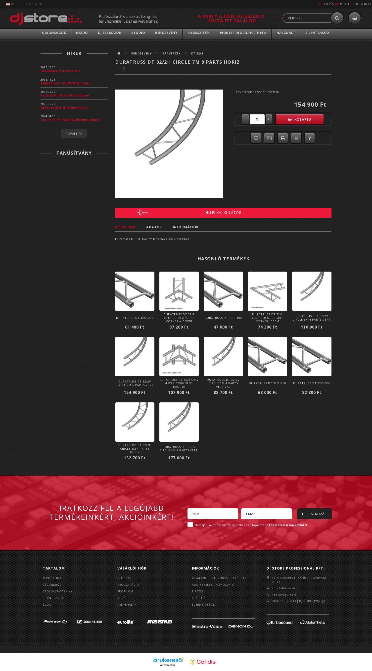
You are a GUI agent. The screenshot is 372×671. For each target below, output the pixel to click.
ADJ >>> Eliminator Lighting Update (70, 119)
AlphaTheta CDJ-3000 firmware (66, 83)
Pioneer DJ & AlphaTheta (243, 32)
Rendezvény (166, 32)
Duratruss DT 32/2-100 (223, 318)
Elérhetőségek (204, 605)
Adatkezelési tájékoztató (214, 584)
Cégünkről (52, 584)
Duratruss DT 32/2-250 (267, 383)
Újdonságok (54, 32)
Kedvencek (360, 4)
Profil (336, 4)
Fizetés (198, 591)
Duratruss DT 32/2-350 (311, 383)
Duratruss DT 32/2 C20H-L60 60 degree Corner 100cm (267, 317)
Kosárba (306, 119)
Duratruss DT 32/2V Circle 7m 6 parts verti (134, 383)
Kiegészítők (198, 32)
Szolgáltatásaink (58, 591)
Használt (286, 32)
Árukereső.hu (168, 665)
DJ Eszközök (109, 32)
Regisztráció (128, 584)
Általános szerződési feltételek (220, 578)
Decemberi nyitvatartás (60, 71)
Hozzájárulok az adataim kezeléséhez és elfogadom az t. (251, 525)
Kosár (122, 598)
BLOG (47, 605)
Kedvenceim (127, 605)
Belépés (313, 4)
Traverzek (173, 53)
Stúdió (138, 32)
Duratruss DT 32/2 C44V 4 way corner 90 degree (179, 383)
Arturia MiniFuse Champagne (65, 95)
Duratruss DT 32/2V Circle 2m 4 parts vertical (223, 383)
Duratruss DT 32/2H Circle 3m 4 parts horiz (134, 448)
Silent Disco (317, 32)
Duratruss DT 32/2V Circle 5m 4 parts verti (311, 317)
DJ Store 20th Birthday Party (64, 107)
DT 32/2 (200, 53)
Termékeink (52, 578)
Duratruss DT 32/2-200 (134, 318)
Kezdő (82, 32)
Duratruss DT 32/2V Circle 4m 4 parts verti (179, 448)
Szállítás (200, 598)
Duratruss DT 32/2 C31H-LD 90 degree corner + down (179, 317)
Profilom (125, 591)
